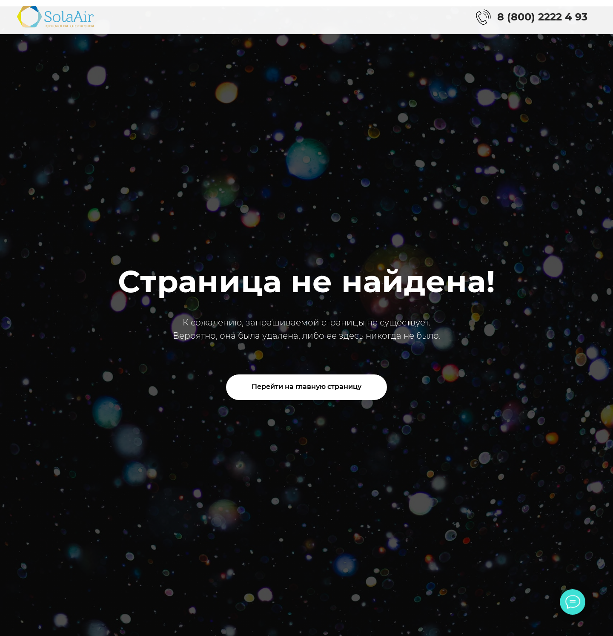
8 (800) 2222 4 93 (542, 17)
